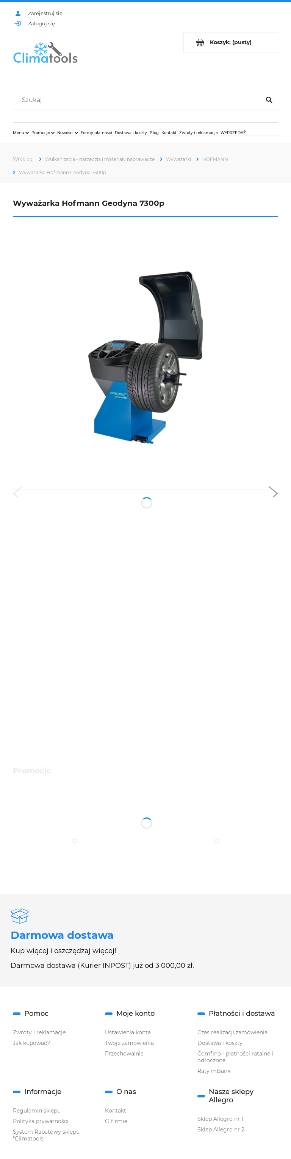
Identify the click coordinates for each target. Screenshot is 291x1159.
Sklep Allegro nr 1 (220, 1119)
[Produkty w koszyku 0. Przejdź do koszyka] (231, 42)
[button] (17, 495)
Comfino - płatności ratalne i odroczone (235, 1057)
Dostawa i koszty (219, 1043)
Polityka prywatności (41, 1121)
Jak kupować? (31, 1043)
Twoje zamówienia (129, 1043)
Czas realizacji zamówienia (232, 1032)
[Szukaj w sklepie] (138, 100)
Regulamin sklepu (37, 1110)
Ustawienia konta (128, 1032)
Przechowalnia (124, 1053)
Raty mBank (213, 1071)
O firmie (116, 1121)
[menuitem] (21, 133)
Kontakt (115, 1110)
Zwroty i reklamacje (39, 1032)
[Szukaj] (269, 100)
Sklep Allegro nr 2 (220, 1129)
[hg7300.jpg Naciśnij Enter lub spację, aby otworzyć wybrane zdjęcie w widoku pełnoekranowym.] (146, 357)
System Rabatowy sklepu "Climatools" (46, 1135)
